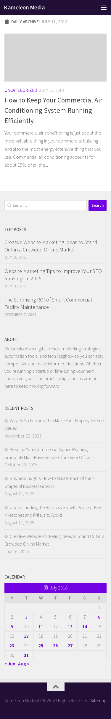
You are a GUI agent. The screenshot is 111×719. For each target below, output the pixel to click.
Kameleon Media (24, 7)
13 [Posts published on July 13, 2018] (70, 626)
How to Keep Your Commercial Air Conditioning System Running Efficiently (53, 110)
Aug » (23, 664)
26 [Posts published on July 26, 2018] (55, 645)
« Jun (9, 664)
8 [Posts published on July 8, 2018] (99, 617)
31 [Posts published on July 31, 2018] (26, 655)
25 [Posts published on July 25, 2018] (40, 645)
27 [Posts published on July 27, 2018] (70, 645)
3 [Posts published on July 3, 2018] (26, 617)
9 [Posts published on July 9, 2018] (12, 626)
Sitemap (98, 700)
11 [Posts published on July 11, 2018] (40, 626)
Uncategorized (20, 90)
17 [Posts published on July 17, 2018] (26, 636)
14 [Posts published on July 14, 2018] (84, 626)
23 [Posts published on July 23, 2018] (11, 645)
